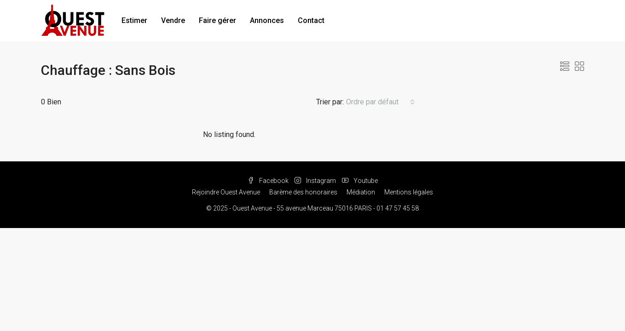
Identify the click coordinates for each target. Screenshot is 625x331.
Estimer (134, 20)
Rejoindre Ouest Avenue (226, 192)
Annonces (267, 20)
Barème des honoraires (303, 192)
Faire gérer (217, 20)
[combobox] (380, 102)
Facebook (269, 180)
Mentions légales (408, 192)
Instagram (316, 180)
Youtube (360, 180)
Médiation (361, 192)
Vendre (173, 20)
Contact (311, 20)
